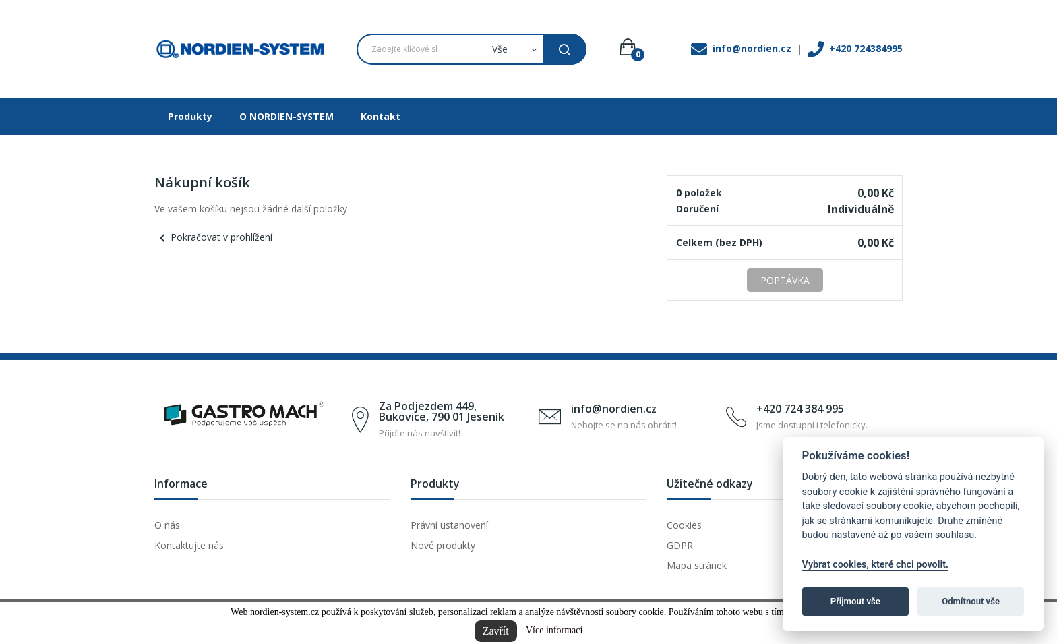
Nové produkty (443, 545)
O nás (167, 525)
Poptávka (785, 280)
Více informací (554, 630)
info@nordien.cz (614, 408)
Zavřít (496, 631)
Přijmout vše (855, 601)
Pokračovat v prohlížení (213, 237)
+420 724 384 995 (800, 408)
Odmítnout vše (971, 601)
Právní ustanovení (449, 525)
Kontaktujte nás (189, 545)
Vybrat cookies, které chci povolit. (875, 564)
